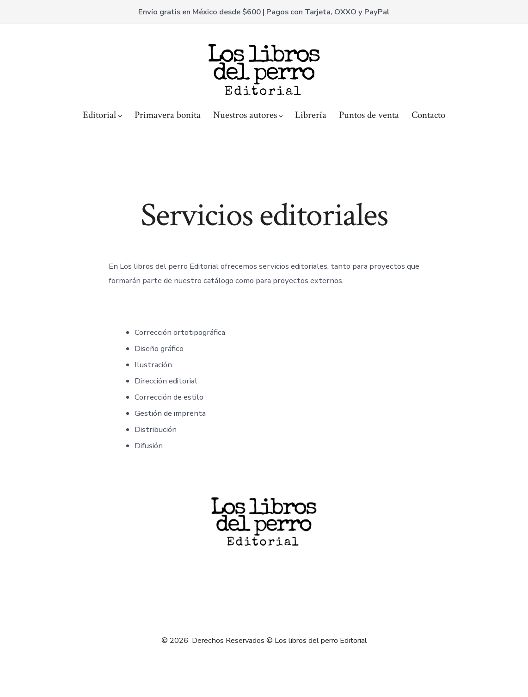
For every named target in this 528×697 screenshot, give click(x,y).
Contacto (428, 115)
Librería (310, 115)
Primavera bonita (168, 115)
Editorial (102, 115)
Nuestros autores (248, 115)
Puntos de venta (369, 115)
